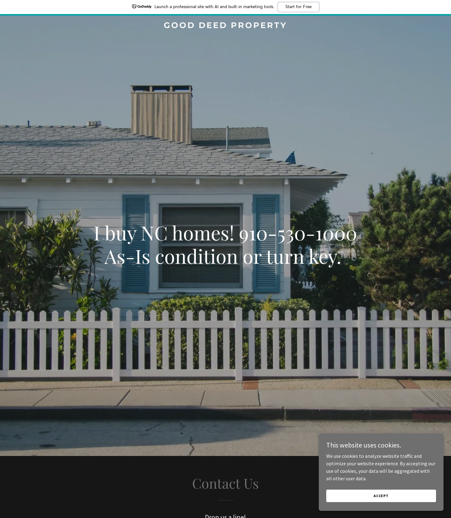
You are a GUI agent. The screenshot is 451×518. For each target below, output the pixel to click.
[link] (225, 26)
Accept (381, 495)
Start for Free (298, 7)
